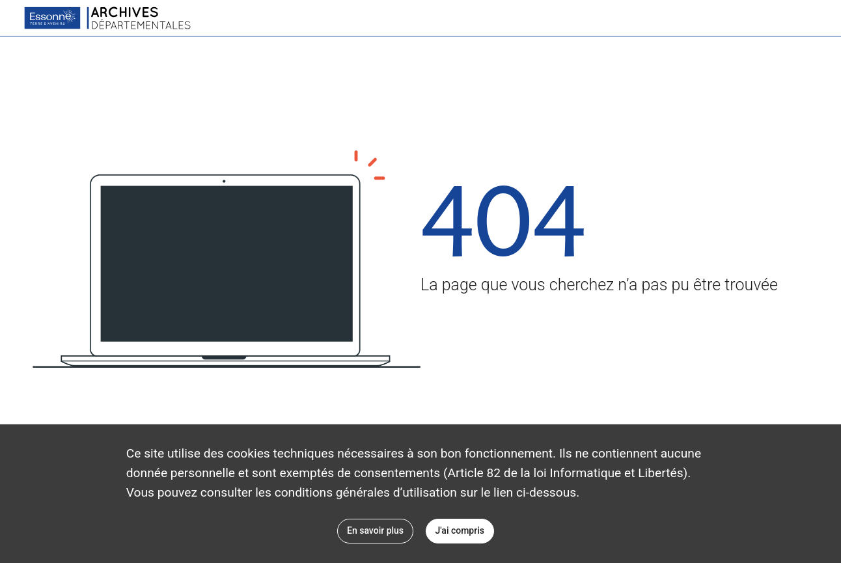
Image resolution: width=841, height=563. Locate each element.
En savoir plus (375, 530)
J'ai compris (459, 530)
